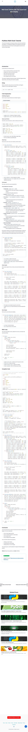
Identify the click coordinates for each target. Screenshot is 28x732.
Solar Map (15, 722)
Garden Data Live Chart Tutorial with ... (5, 585)
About (6, 722)
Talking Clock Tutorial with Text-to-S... (22, 585)
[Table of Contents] (26, 726)
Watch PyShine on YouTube (13, 717)
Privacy (24, 722)
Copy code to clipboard (6, 100)
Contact (9, 722)
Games (12, 722)
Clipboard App (20, 722)
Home (4, 722)
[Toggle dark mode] (15, 1)
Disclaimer (14, 724)
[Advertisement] (9, 28)
